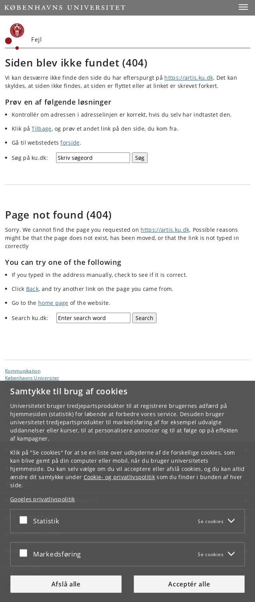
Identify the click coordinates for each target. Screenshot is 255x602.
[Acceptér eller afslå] (25, 519)
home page (53, 302)
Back (32, 288)
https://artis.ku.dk (188, 77)
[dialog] (127, 491)
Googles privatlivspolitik (42, 499)
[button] (243, 7)
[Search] (144, 318)
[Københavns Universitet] (15, 36)
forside (69, 142)
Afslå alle (66, 584)
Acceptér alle (189, 584)
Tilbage (41, 128)
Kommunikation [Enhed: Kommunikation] (22, 371)
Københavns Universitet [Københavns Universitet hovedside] (32, 377)
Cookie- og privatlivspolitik (119, 477)
